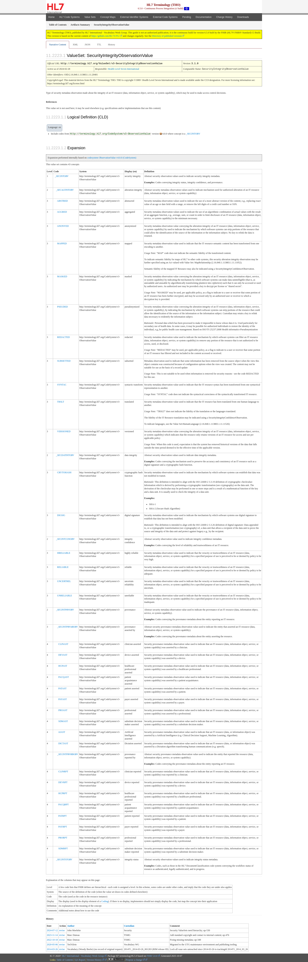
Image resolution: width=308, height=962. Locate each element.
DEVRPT (63, 782)
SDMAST (63, 720)
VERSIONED (64, 431)
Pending (186, 17)
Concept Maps (108, 17)
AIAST (61, 731)
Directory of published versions (167, 36)
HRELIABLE (63, 552)
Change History (224, 17)
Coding (104, 901)
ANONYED (63, 225)
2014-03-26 (52, 948)
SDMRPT (63, 848)
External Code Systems (165, 17)
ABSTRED (62, 200)
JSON (87, 44)
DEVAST (62, 654)
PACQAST (63, 676)
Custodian (129, 925)
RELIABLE (63, 566)
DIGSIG (61, 514)
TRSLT (60, 401)
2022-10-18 (52, 939)
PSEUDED (62, 306)
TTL (99, 44)
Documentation (204, 17)
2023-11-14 (52, 934)
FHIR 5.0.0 (152, 955)
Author (70, 925)
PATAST (62, 688)
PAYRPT (62, 826)
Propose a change (135, 959)
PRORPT (62, 837)
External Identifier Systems (134, 17)
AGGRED (62, 211)
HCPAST (62, 665)
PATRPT (62, 815)
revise (62, 930)
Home (51, 17)
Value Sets (89, 17)
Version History (95, 959)
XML (75, 44)
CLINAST (63, 643)
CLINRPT (63, 771)
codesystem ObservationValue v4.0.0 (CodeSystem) (111, 157)
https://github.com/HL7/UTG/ (105, 36)
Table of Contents (64, 959)
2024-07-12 (52, 930)
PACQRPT (63, 804)
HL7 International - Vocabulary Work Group (83, 955)
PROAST (62, 709)
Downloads (243, 17)
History (111, 44)
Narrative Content (57, 44)
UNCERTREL (64, 580)
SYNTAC (61, 384)
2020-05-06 (52, 944)
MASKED (62, 276)
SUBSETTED (64, 360)
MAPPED (62, 243)
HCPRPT (62, 793)
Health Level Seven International (123, 68)
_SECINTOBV (193, 133)
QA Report (80, 959)
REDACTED (63, 336)
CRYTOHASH (64, 472)
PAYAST (62, 698)
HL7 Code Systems (69, 17)
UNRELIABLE (64, 595)
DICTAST (63, 743)
